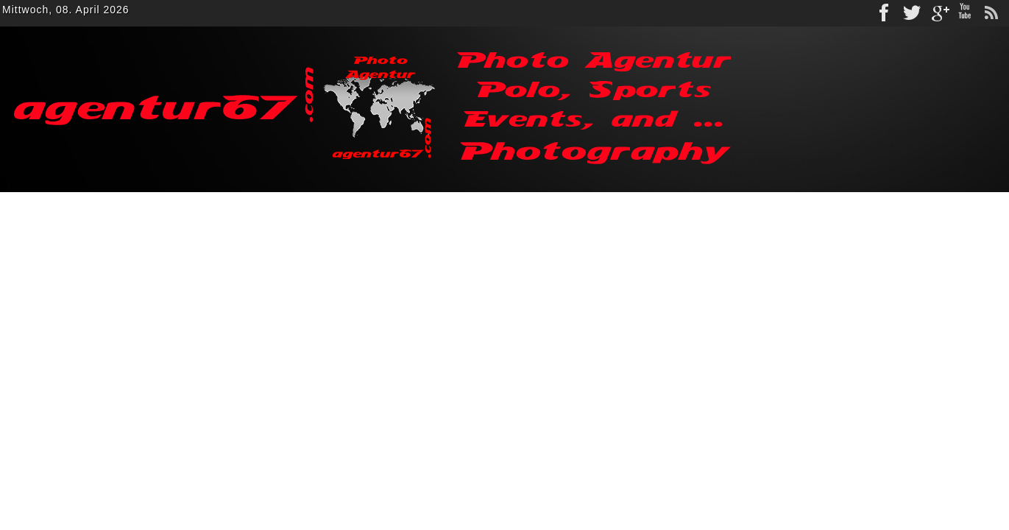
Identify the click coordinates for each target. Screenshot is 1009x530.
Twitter (912, 13)
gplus (938, 13)
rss (991, 13)
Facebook (885, 13)
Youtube (965, 13)
